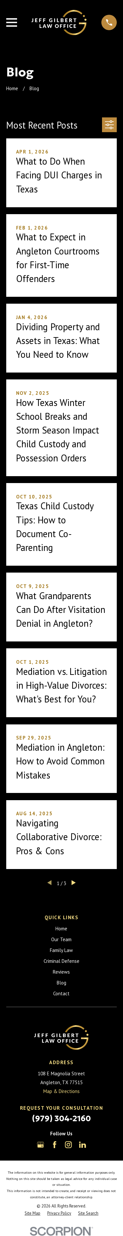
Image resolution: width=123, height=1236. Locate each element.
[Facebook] (54, 1144)
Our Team (61, 939)
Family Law (61, 950)
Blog (61, 983)
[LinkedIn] (82, 1144)
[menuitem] (32, 1213)
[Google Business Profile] (40, 1144)
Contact (61, 993)
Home (61, 928)
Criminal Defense (61, 961)
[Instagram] (68, 1144)
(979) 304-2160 (61, 1119)
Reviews (61, 972)
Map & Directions (61, 1091)
